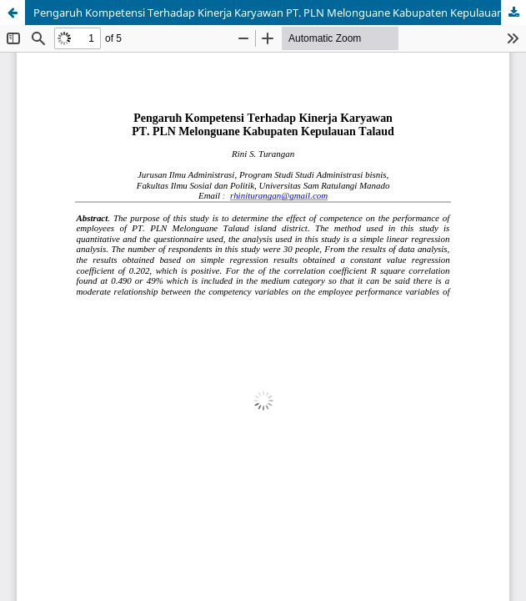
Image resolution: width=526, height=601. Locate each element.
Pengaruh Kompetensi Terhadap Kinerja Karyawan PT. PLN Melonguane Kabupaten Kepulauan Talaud (279, 12)
